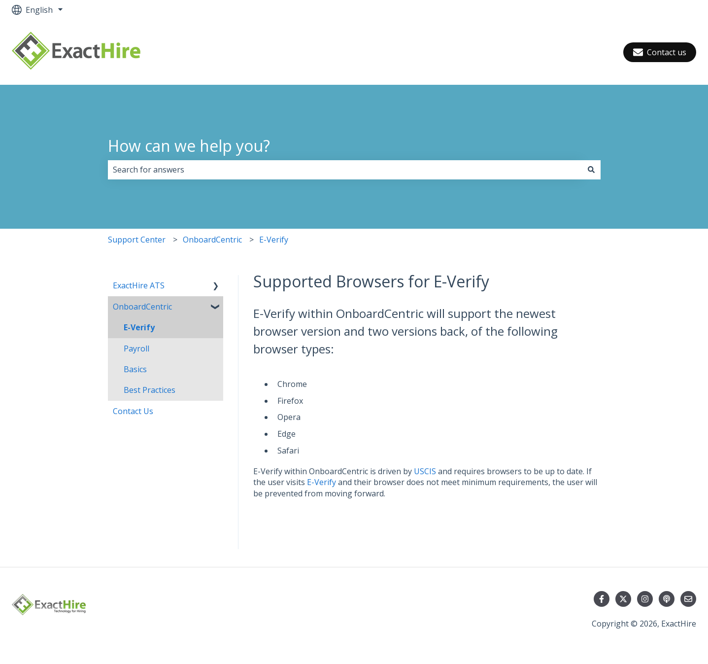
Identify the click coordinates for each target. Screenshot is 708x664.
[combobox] (345, 169)
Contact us (659, 52)
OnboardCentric (212, 239)
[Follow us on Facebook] (601, 599)
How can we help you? (189, 145)
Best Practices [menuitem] (149, 389)
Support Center (137, 239)
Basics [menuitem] (135, 369)
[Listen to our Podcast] (666, 599)
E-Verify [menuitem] (139, 327)
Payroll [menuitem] (136, 348)
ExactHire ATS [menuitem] (139, 285)
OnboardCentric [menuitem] (142, 306)
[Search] (591, 169)
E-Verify (273, 239)
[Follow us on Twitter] (623, 599)
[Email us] (688, 599)
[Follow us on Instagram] (645, 599)
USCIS (425, 471)
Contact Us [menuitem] (133, 411)
